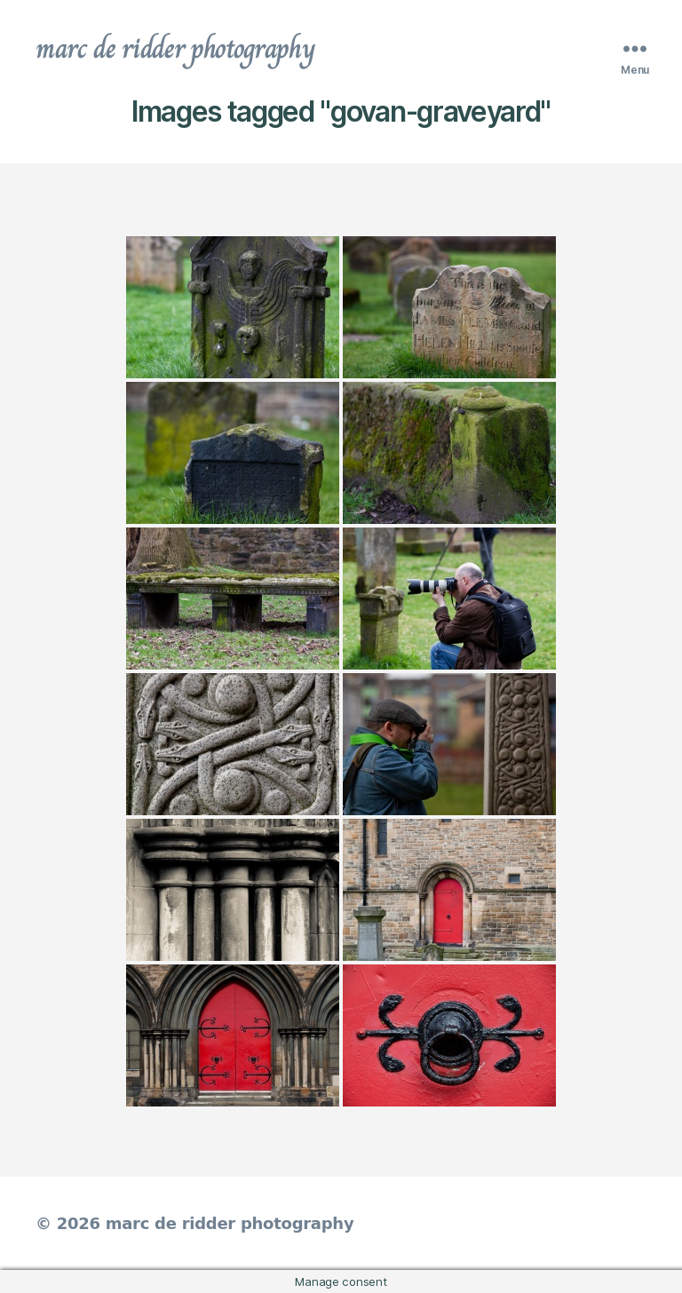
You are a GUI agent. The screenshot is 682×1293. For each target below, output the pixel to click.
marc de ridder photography (175, 48)
